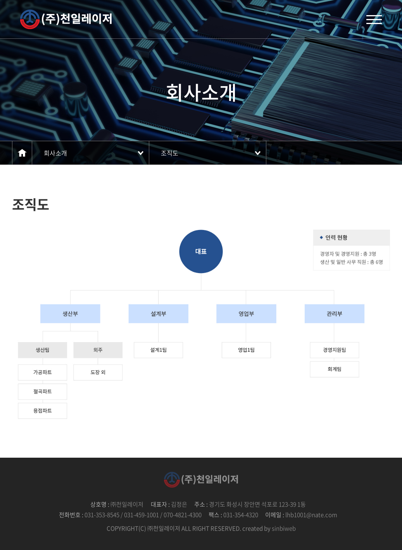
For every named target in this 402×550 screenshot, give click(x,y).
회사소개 (55, 152)
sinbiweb (284, 528)
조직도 (169, 152)
